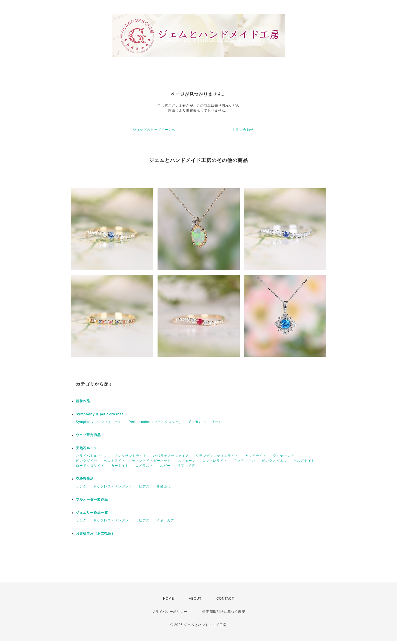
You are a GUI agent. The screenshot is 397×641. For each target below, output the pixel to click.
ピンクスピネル (274, 461)
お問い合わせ (243, 130)
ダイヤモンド (283, 456)
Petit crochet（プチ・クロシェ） (156, 422)
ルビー (165, 466)
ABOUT (195, 599)
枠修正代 (163, 486)
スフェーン (187, 461)
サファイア (186, 466)
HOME (168, 599)
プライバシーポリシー (169, 612)
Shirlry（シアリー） (205, 422)
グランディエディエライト (217, 456)
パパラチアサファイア (171, 456)
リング (81, 486)
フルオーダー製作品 (92, 499)
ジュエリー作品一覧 (92, 513)
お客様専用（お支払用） (95, 533)
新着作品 (83, 401)
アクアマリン (244, 461)
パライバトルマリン (92, 456)
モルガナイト (304, 461)
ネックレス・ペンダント (112, 486)
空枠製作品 (85, 479)
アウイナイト (255, 456)
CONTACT (225, 599)
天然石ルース (86, 448)
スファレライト (214, 461)
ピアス (144, 486)
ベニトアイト (114, 461)
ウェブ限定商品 (88, 435)
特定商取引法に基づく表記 (223, 612)
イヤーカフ (165, 520)
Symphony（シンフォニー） (99, 422)
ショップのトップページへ (154, 130)
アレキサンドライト (131, 456)
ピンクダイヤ (86, 461)
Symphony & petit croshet (99, 414)
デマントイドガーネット (151, 461)
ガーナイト (120, 466)
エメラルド (144, 466)
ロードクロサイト (90, 466)
